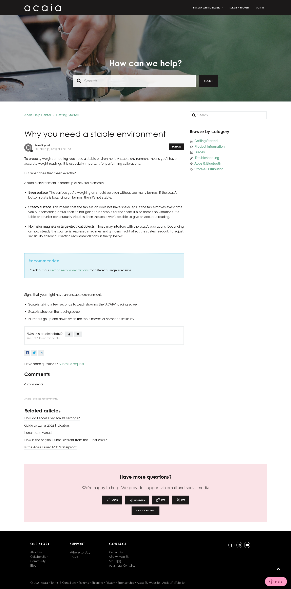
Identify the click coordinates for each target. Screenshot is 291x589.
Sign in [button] (260, 7)
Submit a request (239, 7)
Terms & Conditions (63, 582)
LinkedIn (41, 353)
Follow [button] (176, 146)
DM (160, 500)
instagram (239, 546)
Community (38, 561)
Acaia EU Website (148, 582)
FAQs (74, 557)
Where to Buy (80, 552)
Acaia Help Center (37, 115)
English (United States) (207, 7)
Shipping (97, 582)
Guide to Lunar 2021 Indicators (47, 425)
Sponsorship (126, 582)
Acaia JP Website (173, 582)
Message (137, 500)
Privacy (110, 582)
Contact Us (116, 552)
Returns (84, 582)
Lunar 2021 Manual (38, 433)
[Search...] (134, 81)
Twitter (34, 353)
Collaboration (39, 556)
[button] (69, 334)
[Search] (228, 115)
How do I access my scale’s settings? (52, 418)
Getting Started (67, 115)
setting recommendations (69, 270)
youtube (247, 546)
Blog (33, 565)
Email (112, 500)
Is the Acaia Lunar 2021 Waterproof (50, 447)
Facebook (27, 353)
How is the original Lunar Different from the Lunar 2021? (65, 440)
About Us (36, 552)
